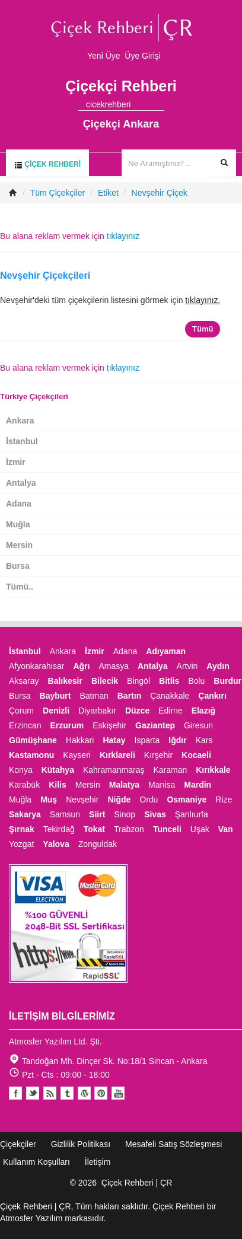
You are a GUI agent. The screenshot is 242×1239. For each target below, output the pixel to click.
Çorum (21, 710)
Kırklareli (117, 755)
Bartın (129, 695)
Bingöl (138, 681)
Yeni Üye (103, 55)
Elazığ (203, 710)
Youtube (84, 1093)
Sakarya (25, 814)
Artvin (187, 666)
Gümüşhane (33, 740)
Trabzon (129, 829)
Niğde (118, 799)
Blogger (50, 1093)
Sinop (124, 814)
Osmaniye (186, 799)
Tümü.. (19, 586)
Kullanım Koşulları (36, 1162)
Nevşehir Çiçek (159, 193)
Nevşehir (82, 799)
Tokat (94, 829)
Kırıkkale (213, 770)
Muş (48, 799)
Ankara (20, 420)
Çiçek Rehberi (47, 164)
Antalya (21, 483)
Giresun (198, 725)
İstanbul (22, 441)
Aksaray (24, 681)
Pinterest (101, 1093)
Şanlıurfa (191, 814)
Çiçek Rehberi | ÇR (137, 1182)
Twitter (33, 1093)
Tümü (202, 328)
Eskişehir (109, 725)
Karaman (170, 770)
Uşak (199, 829)
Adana (18, 503)
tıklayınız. (202, 300)
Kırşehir (158, 755)
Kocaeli (196, 755)
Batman (93, 695)
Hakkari (80, 740)
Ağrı (81, 666)
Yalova (56, 844)
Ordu (148, 799)
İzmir (16, 462)
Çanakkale (169, 695)
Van (225, 829)
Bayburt (55, 695)
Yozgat (21, 844)
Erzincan (25, 725)
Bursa (18, 566)
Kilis (57, 784)
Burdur (227, 681)
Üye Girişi (143, 55)
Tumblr (67, 1093)
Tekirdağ (59, 829)
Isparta (147, 740)
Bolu (196, 681)
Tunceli (167, 829)
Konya (21, 770)
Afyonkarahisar (36, 666)
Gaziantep (155, 725)
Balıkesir (65, 681)
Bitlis (169, 681)
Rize (223, 799)
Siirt (97, 814)
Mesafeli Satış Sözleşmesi (173, 1144)
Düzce (137, 710)
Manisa (161, 784)
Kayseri (77, 755)
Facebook (15, 1093)
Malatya (124, 784)
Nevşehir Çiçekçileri (45, 275)
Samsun (65, 814)
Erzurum (67, 725)
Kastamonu (31, 755)
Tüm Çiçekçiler (57, 193)
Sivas (155, 814)
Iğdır (177, 740)
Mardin (197, 784)
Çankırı (212, 695)
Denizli (56, 710)
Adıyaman (166, 651)
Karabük (24, 784)
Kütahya (58, 770)
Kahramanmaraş (114, 770)
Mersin (19, 545)
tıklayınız (123, 236)
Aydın (217, 666)
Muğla (18, 524)
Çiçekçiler (18, 1144)
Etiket (108, 193)
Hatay (114, 740)
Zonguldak (97, 844)
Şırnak (21, 829)
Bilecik (104, 681)
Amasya (113, 666)
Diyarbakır (97, 710)
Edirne (170, 710)
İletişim (98, 1162)
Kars (204, 740)
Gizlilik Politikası (80, 1144)
